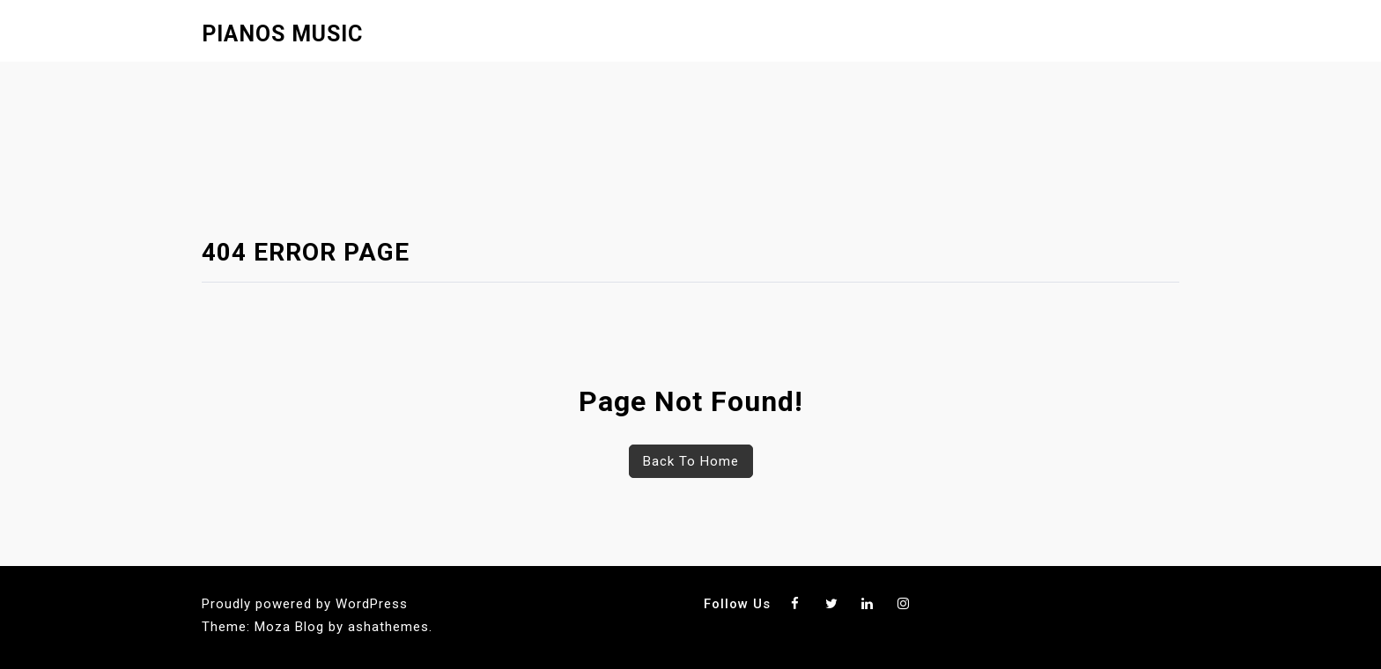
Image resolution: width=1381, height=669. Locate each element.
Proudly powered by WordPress (305, 604)
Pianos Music (282, 34)
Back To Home (691, 461)
